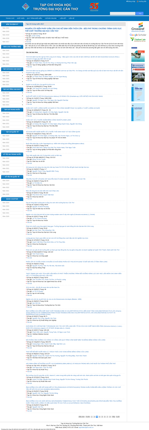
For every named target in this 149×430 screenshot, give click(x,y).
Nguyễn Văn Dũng (76, 124)
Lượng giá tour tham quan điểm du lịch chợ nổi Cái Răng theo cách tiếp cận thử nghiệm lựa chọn (57, 238)
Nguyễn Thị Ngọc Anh (39, 100)
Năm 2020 (6, 31)
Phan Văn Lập (71, 63)
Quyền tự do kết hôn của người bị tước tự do (40, 84)
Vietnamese (135, 31)
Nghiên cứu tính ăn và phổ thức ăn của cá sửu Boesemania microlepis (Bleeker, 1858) (53, 299)
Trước (88, 417)
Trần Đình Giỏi (59, 266)
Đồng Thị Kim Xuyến (39, 159)
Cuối (117, 417)
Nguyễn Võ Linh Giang (50, 88)
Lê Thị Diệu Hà (37, 183)
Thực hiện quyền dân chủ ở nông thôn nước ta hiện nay (44, 155)
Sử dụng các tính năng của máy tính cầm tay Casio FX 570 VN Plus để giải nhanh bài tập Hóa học (57, 167)
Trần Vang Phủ (37, 88)
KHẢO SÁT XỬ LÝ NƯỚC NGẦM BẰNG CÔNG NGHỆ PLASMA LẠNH (48, 120)
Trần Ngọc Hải (52, 100)
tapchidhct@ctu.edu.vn (86, 427)
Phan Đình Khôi (37, 195)
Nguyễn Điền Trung (52, 171)
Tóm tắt (28, 42)
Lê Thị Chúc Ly (75, 136)
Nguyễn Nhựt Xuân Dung (51, 379)
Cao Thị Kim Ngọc (64, 136)
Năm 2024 (6, 54)
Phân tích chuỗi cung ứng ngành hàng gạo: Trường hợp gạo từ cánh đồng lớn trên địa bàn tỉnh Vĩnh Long (60, 226)
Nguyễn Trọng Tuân (50, 332)
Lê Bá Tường (36, 36)
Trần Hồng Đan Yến (48, 230)
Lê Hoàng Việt (36, 124)
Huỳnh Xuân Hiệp (50, 344)
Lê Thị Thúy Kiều (59, 242)
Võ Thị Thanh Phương (39, 218)
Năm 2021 (6, 28)
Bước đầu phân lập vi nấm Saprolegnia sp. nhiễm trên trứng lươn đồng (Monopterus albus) (55, 143)
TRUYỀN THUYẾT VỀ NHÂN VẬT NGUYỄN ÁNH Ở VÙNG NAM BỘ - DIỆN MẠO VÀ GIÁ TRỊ (55, 179)
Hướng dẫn (142, 1)
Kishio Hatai (60, 147)
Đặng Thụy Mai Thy (50, 147)
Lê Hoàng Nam (37, 112)
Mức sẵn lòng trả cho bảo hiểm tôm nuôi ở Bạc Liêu (42, 191)
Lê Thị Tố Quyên (37, 291)
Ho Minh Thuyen (48, 76)
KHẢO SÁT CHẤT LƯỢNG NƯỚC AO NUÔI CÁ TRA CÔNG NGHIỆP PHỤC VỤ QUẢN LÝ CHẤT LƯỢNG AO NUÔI (63, 108)
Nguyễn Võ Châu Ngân (50, 112)
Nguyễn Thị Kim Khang (67, 379)
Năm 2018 (6, 38)
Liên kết (63, 18)
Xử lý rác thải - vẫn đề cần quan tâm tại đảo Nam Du (42, 287)
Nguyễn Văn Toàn (50, 318)
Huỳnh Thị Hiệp (37, 379)
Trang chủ (10, 18)
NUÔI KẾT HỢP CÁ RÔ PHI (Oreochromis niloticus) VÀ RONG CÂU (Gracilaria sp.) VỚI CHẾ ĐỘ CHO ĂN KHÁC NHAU (64, 96)
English (142, 31)
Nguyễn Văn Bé (63, 112)
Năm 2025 (6, 50)
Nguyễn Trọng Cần (38, 356)
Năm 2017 (6, 42)
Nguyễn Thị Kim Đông (51, 393)
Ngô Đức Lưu (61, 344)
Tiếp (113, 417)
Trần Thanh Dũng (37, 254)
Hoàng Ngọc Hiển (38, 344)
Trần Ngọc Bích (37, 367)
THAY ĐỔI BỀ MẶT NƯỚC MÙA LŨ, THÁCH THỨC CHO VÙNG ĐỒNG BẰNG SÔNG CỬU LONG (57, 352)
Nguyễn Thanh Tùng (38, 171)
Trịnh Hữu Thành (81, 356)
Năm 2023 (6, 57)
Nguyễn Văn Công (38, 318)
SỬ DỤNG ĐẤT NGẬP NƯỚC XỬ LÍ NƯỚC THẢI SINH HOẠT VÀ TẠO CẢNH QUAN (53, 132)
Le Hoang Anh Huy (61, 63)
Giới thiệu (21, 18)
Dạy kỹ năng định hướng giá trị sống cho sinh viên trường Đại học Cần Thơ (50, 202)
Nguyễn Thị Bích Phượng (40, 206)
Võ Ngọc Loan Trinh (63, 332)
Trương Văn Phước (82, 379)
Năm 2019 (6, 35)
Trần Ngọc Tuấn (70, 147)
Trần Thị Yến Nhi (48, 266)
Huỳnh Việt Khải (48, 195)
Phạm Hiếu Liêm (37, 332)
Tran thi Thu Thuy (48, 63)
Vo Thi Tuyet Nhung (60, 76)
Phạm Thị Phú (49, 279)
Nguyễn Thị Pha (37, 266)
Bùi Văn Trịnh (36, 230)
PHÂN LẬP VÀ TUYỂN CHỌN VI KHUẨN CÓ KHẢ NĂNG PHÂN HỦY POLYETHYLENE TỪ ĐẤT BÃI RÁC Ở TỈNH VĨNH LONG (66, 262)
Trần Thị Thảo (47, 367)
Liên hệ (71, 18)
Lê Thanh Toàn (37, 63)
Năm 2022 (6, 61)
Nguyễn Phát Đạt (62, 100)
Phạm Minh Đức (37, 147)
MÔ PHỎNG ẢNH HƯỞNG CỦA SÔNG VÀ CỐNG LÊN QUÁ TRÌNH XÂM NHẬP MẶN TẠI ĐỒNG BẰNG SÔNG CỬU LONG (65, 340)
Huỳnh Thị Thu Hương (52, 356)
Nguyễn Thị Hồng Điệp (67, 356)
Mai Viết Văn (36, 303)
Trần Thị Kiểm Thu (38, 279)
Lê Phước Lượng (60, 279)
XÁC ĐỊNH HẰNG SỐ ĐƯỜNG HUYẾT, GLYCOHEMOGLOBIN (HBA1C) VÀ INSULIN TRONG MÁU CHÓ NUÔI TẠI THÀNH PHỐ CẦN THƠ (70, 363)
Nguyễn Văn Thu (37, 393)
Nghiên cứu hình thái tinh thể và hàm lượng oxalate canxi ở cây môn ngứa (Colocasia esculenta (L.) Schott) (60, 214)
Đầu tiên (82, 417)
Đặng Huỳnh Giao (63, 124)
